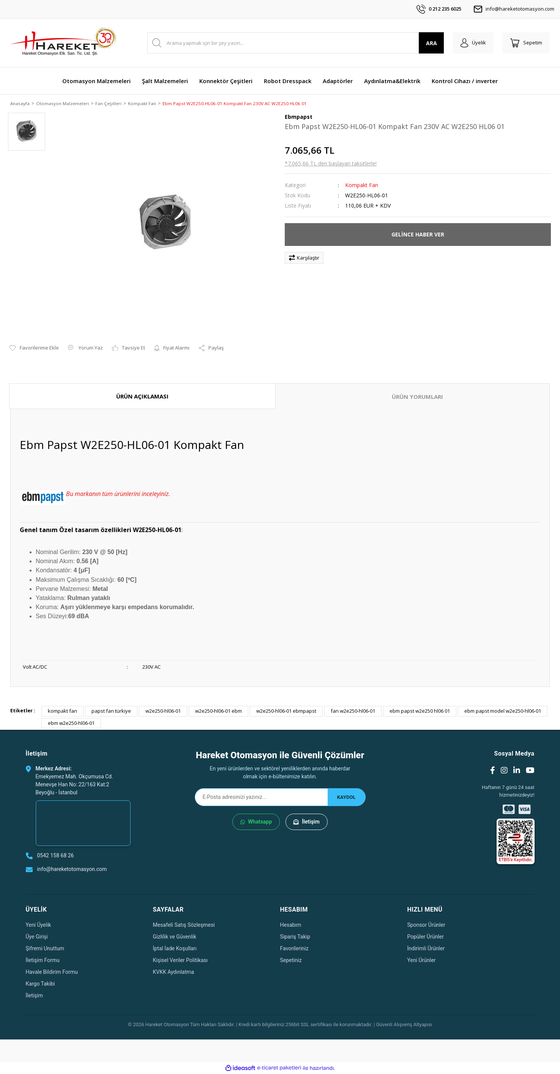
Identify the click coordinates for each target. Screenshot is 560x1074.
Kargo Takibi (40, 984)
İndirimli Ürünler (426, 949)
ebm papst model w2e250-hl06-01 (502, 711)
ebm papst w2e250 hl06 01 (420, 711)
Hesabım (290, 925)
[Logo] (63, 43)
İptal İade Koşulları (175, 949)
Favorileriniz (294, 949)
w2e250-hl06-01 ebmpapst (286, 711)
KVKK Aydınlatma (173, 972)
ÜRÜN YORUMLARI (417, 397)
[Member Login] (473, 43)
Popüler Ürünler (425, 937)
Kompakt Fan (361, 185)
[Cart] (526, 43)
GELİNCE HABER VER (417, 235)
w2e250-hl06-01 (163, 711)
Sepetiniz (291, 960)
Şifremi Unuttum (45, 949)
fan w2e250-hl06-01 (353, 711)
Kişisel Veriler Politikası (180, 960)
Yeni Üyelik (38, 925)
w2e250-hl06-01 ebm (218, 711)
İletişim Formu (43, 960)
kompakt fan (62, 711)
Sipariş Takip (295, 937)
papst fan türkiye (111, 711)
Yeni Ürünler (421, 960)
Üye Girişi (37, 937)
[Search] (295, 43)
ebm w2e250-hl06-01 (71, 723)
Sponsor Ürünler (426, 925)
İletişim (306, 822)
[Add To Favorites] (34, 349)
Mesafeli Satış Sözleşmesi (184, 925)
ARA (431, 43)
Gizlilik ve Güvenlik (175, 937)
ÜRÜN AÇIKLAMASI (142, 396)
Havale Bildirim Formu (52, 972)
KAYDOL (346, 797)
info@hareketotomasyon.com (513, 9)
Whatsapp (256, 822)
